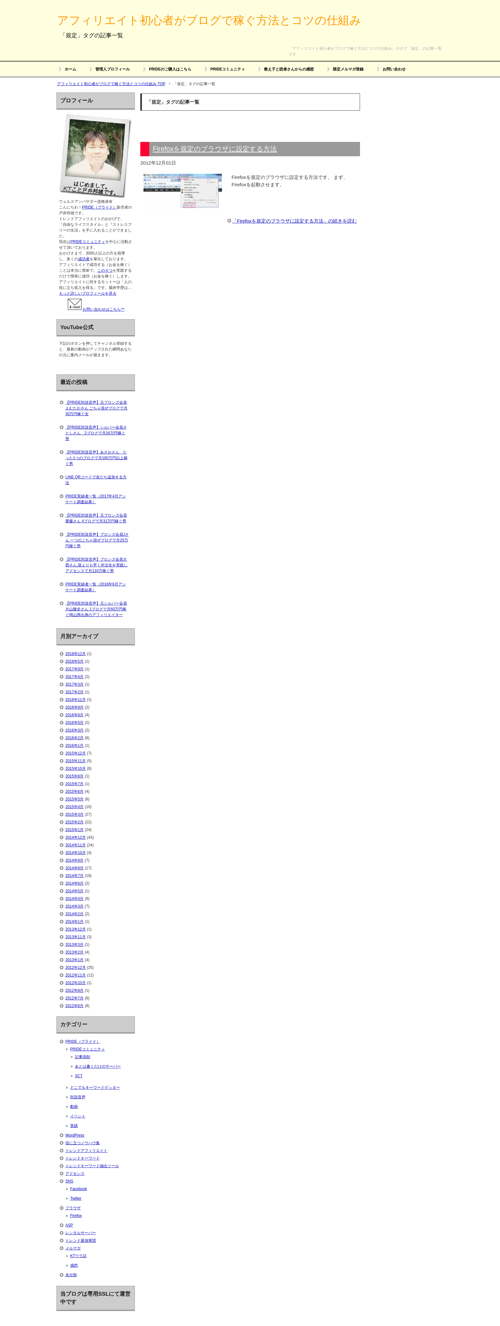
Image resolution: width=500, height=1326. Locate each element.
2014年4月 (74, 898)
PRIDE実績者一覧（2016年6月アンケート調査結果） (95, 587)
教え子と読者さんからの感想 (289, 69)
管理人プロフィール (112, 69)
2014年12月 (75, 837)
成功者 (84, 259)
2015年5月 (74, 799)
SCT (79, 1076)
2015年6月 (74, 791)
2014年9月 (74, 860)
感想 (74, 1265)
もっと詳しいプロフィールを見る (87, 293)
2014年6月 (74, 883)
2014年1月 (74, 921)
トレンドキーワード (82, 1158)
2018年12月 (75, 654)
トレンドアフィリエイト (86, 1150)
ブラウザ (73, 1208)
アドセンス (75, 1173)
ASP (69, 1225)
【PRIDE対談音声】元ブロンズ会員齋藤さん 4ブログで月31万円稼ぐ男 (96, 518)
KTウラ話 (78, 1256)
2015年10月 (75, 768)
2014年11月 (75, 845)
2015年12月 (75, 753)
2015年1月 (74, 830)
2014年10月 (75, 853)
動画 (74, 1106)
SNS (69, 1181)
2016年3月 (74, 730)
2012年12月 (75, 967)
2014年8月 (74, 868)
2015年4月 (74, 807)
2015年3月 (74, 814)
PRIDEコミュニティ (227, 69)
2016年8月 (74, 715)
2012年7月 (74, 998)
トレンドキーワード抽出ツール (92, 1166)
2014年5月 (74, 891)
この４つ (105, 270)
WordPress (74, 1135)
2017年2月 (74, 692)
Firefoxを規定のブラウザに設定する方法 (215, 149)
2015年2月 (74, 822)
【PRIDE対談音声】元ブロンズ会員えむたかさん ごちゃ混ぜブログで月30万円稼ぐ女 (96, 408)
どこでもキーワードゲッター (95, 1087)
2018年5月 (74, 661)
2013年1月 (74, 960)
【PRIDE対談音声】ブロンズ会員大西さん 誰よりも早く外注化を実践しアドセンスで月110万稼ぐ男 (96, 565)
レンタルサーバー (80, 1233)
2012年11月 (75, 975)
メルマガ (73, 1248)
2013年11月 (75, 937)
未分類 (71, 1275)
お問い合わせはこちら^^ (95, 309)
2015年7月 (74, 784)
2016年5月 (74, 722)
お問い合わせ (394, 69)
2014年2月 (74, 914)
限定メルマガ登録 (348, 69)
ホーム (70, 69)
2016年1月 (74, 745)
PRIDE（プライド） (99, 207)
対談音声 (77, 1097)
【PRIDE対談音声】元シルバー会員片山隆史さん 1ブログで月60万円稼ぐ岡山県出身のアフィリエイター (96, 609)
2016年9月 (74, 707)
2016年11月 (75, 699)
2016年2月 (74, 738)
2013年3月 (74, 944)
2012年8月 (74, 990)
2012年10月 (75, 983)
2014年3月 (74, 906)
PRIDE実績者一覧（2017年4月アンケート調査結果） (95, 499)
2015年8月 (74, 776)
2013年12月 (75, 929)
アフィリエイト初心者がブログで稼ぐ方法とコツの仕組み (209, 20)
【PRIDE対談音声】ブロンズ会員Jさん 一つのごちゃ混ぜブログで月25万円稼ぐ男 (97, 540)
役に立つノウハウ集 (82, 1143)
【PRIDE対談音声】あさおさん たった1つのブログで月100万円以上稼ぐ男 (96, 458)
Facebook (78, 1189)
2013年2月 (74, 952)
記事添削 (82, 1057)
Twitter (75, 1198)
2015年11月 (75, 761)
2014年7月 (74, 875)
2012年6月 (74, 1006)
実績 (74, 1125)
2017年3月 (74, 684)
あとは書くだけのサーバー (98, 1066)
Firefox (76, 1215)
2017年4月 (74, 676)
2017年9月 (74, 669)
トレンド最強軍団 (80, 1240)
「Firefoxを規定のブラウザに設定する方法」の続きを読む (294, 221)
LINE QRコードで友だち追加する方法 (96, 480)
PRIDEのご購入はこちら (170, 69)
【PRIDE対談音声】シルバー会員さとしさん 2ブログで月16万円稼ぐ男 (96, 433)
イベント (77, 1116)
